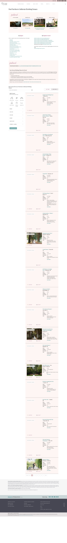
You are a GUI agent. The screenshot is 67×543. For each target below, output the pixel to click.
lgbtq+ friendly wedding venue (29, 111)
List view (47, 89)
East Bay (11, 40)
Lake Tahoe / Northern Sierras (14, 41)
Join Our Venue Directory (45, 503)
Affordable (44, 44)
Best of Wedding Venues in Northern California (28, 485)
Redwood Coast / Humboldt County (29, 482)
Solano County (31, 483)
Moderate (47, 44)
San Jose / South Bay (16, 483)
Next (46, 475)
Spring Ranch (15, 28)
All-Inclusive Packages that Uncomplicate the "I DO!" (30, 66)
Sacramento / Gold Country (38, 482)
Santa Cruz (20, 483)
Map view (54, 89)
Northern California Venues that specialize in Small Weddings (43, 41)
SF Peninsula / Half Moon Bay (51, 482)
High (50, 44)
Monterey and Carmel (13, 42)
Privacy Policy (21, 515)
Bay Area (11, 39)
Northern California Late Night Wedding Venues (41, 39)
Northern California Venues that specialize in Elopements (43, 40)
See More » (49, 125)
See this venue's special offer (38, 130)
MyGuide (25, 503)
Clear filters (13, 128)
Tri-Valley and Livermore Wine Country (16, 56)
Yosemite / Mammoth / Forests (15, 57)
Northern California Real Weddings (25, 488)
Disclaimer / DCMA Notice (28, 506)
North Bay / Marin (13, 44)
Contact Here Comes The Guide (46, 509)
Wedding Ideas (10, 503)
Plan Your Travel (11, 506)
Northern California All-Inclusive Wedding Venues (41, 38)
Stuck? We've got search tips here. (39, 48)
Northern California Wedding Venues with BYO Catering (42, 42)
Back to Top (64, 503)
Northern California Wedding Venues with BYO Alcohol (42, 43)
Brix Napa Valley (27, 28)
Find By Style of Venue (56, 483)
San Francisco (44, 482)
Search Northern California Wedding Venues (27, 481)
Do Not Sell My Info (30, 515)
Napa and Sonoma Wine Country (15, 43)
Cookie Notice (25, 515)
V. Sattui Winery (51, 28)
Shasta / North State (25, 483)
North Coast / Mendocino (20, 482)
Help (41, 506)
